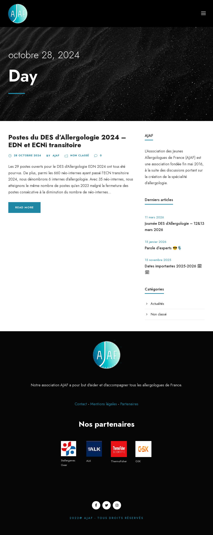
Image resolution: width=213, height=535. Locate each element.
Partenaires (129, 404)
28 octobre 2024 (27, 155)
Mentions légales (104, 404)
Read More (24, 207)
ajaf (56, 155)
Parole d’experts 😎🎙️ (163, 248)
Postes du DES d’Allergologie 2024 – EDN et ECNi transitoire (67, 141)
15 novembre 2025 (158, 260)
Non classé (79, 155)
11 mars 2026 (154, 217)
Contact (81, 404)
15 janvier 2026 (155, 242)
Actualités (157, 303)
